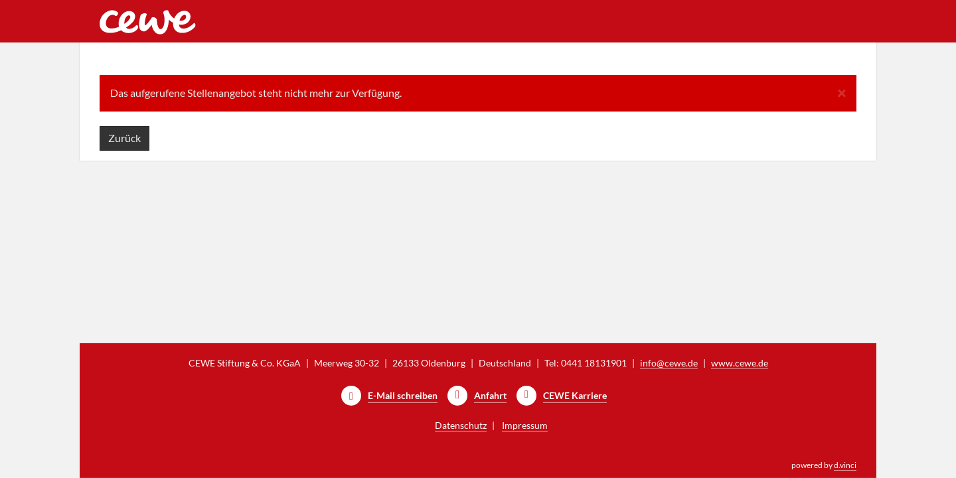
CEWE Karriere (575, 395)
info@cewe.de (669, 362)
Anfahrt (490, 395)
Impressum (525, 425)
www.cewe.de (739, 362)
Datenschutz (461, 425)
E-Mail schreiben (403, 395)
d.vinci (845, 465)
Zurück (124, 137)
